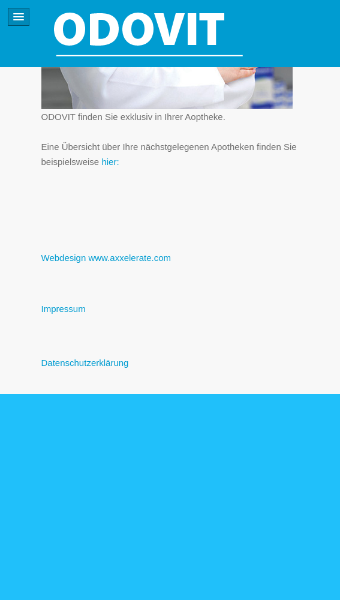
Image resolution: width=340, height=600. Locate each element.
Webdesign (63, 258)
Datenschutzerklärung (85, 363)
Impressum (63, 309)
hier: (110, 162)
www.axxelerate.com (129, 258)
